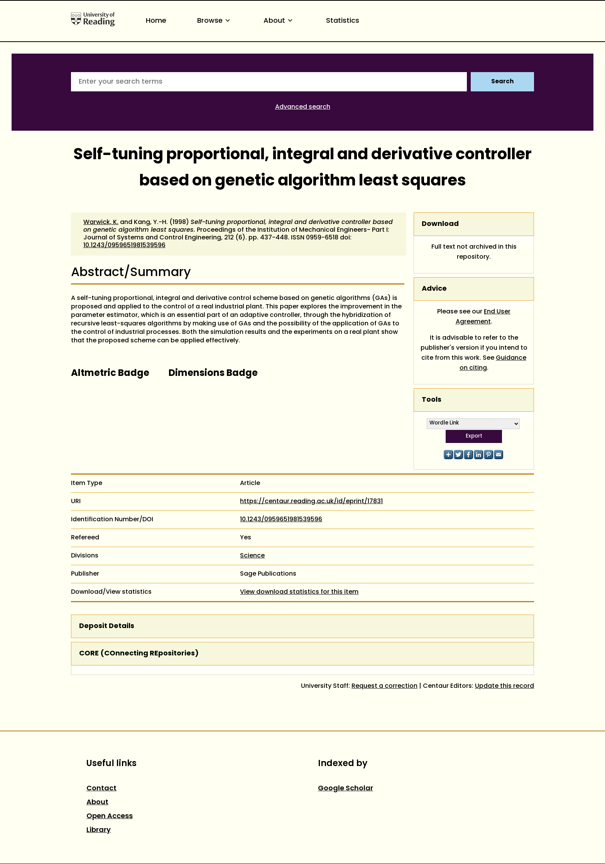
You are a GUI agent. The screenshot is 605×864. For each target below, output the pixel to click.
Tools (431, 400)
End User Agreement (483, 317)
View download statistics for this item (299, 592)
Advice (434, 289)
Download (440, 224)
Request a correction (384, 686)
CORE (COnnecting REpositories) (139, 654)
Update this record (504, 686)
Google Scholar (345, 789)
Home (156, 21)
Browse (215, 21)
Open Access (109, 816)
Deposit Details (106, 626)
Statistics (342, 21)
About (279, 21)
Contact (101, 789)
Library (98, 830)
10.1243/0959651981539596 (124, 246)
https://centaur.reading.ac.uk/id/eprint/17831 (311, 502)
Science (252, 556)
